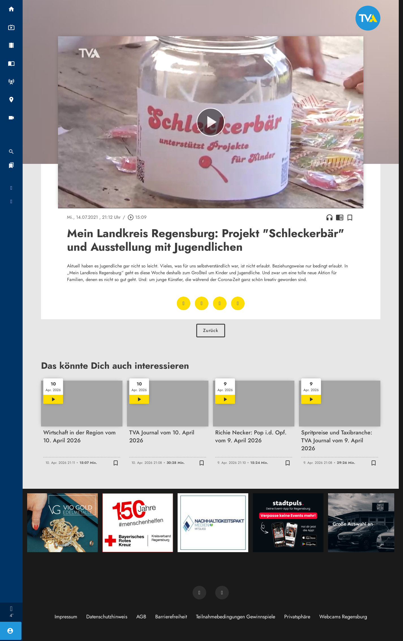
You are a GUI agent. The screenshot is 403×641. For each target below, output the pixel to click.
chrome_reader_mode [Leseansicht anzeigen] (340, 217)
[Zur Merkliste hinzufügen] (349, 217)
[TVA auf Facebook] (199, 592)
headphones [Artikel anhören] (329, 217)
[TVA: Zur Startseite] (367, 18)
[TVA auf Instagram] (222, 592)
